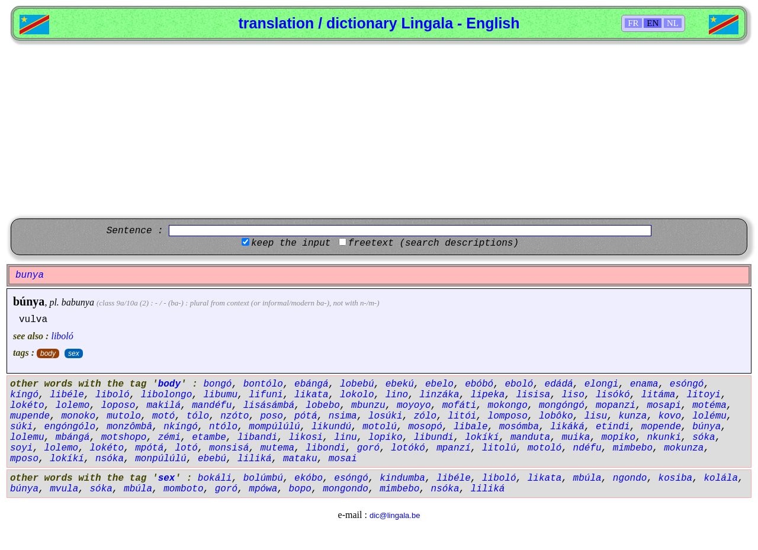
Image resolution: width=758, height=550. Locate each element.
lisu (595, 416)
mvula (64, 489)
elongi (601, 384)
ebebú (212, 458)
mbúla (587, 478)
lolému (709, 416)
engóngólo (69, 427)
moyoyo (414, 405)
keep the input (290, 243)
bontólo (263, 384)
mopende (661, 427)
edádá (559, 384)
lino (397, 395)
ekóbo (308, 478)
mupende (30, 416)
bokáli (215, 478)
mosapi (664, 405)
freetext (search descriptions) (433, 243)
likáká (567, 427)
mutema (277, 448)
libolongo (166, 395)
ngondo (630, 478)
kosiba (676, 478)
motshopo (124, 437)
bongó (217, 384)
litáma (658, 395)
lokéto (27, 405)
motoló (545, 448)
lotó (186, 448)
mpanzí (453, 448)
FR (633, 23)
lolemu (27, 437)
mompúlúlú (274, 427)
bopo (300, 489)
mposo (24, 458)
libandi (257, 437)
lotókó (408, 448)
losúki (385, 416)
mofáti (459, 405)
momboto (183, 489)
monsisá (229, 448)
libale (471, 427)
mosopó (425, 427)
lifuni (266, 395)
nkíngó (180, 427)
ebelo (439, 384)
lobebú (357, 384)
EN (653, 23)
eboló (519, 384)
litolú (499, 448)
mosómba (519, 427)
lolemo (73, 405)
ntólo (223, 427)
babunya (78, 302)
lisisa (533, 395)
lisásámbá (268, 405)
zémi (169, 437)
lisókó (613, 395)
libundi (434, 437)
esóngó (687, 384)
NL (673, 23)
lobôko (556, 416)
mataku (300, 458)
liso (572, 395)
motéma (709, 405)
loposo (118, 405)
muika (575, 437)
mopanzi (615, 405)
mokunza (684, 448)
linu (345, 437)
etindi (613, 427)
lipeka (488, 395)
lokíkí (482, 437)
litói (462, 416)
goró (368, 448)
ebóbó (479, 384)
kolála (721, 478)
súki (21, 427)
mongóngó (561, 405)
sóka (703, 437)
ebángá (311, 384)
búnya (28, 301)
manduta (530, 437)
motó (163, 416)
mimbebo (633, 448)
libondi (325, 448)
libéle (67, 395)
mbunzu (368, 405)
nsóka (109, 458)
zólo (425, 416)
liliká (254, 458)
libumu (220, 395)
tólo (198, 416)
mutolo (124, 416)
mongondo (345, 489)
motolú (379, 427)
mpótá (149, 448)
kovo (670, 416)
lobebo (323, 405)
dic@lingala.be (395, 515)
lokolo (357, 395)
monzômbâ (129, 427)
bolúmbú (263, 478)
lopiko (385, 437)
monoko (78, 416)
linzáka (439, 395)
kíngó (24, 395)
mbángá (73, 437)
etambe (209, 437)
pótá (305, 416)
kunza (632, 416)
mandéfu (212, 405)
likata (311, 395)
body (48, 353)
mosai (343, 458)
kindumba (402, 478)
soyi (21, 448)
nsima (343, 416)
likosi (305, 437)
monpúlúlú (160, 458)
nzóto (234, 416)
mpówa (263, 489)
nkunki (664, 437)
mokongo (508, 405)
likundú (331, 427)
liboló (62, 336)
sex (73, 353)
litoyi (704, 395)
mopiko (619, 437)
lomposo (508, 416)
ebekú (400, 384)
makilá (163, 405)
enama (644, 384)
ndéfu (587, 448)
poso (271, 416)
